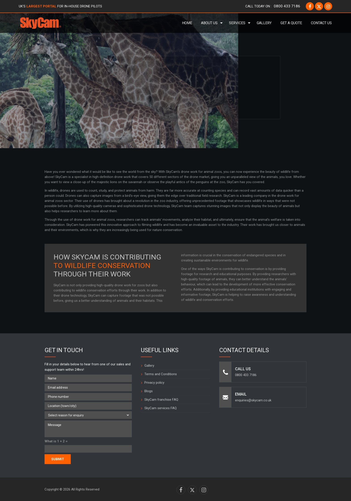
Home (187, 23)
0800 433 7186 (246, 375)
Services (237, 23)
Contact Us (321, 23)
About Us (209, 23)
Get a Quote (291, 23)
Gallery (264, 23)
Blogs (148, 391)
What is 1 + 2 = (56, 441)
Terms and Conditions (160, 374)
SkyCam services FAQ (160, 408)
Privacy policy (154, 383)
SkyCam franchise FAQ (161, 400)
